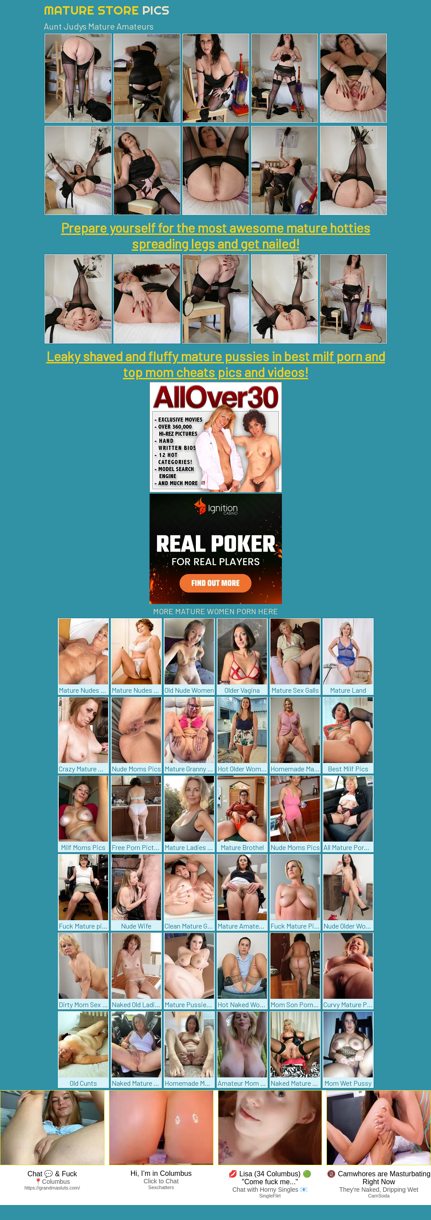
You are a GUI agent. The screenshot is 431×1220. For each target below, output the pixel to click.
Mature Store (106, 10)
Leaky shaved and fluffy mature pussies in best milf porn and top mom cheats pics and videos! (215, 364)
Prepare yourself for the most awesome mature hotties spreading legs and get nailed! (215, 235)
